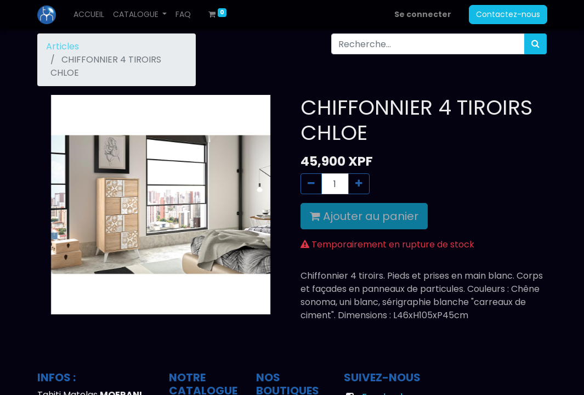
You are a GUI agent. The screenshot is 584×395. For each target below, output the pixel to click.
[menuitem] (89, 14)
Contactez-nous (508, 14)
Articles (62, 46)
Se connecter (422, 14)
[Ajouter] (359, 183)
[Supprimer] (311, 183)
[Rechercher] (535, 43)
